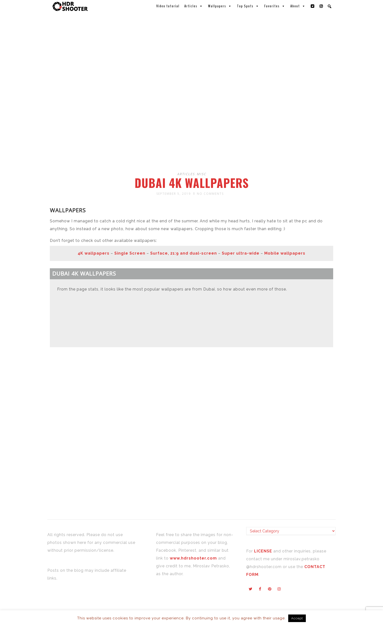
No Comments (210, 194)
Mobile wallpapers (284, 253)
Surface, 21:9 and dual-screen (183, 253)
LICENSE (263, 551)
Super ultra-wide (240, 253)
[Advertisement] (192, 129)
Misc (201, 174)
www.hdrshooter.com (193, 558)
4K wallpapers (93, 253)
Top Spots (248, 6)
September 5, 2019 (173, 194)
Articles (193, 6)
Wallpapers (220, 6)
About (298, 6)
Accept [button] (297, 618)
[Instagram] (321, 6)
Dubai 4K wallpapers (192, 182)
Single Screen (129, 253)
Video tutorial (168, 6)
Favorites (275, 6)
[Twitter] (312, 6)
